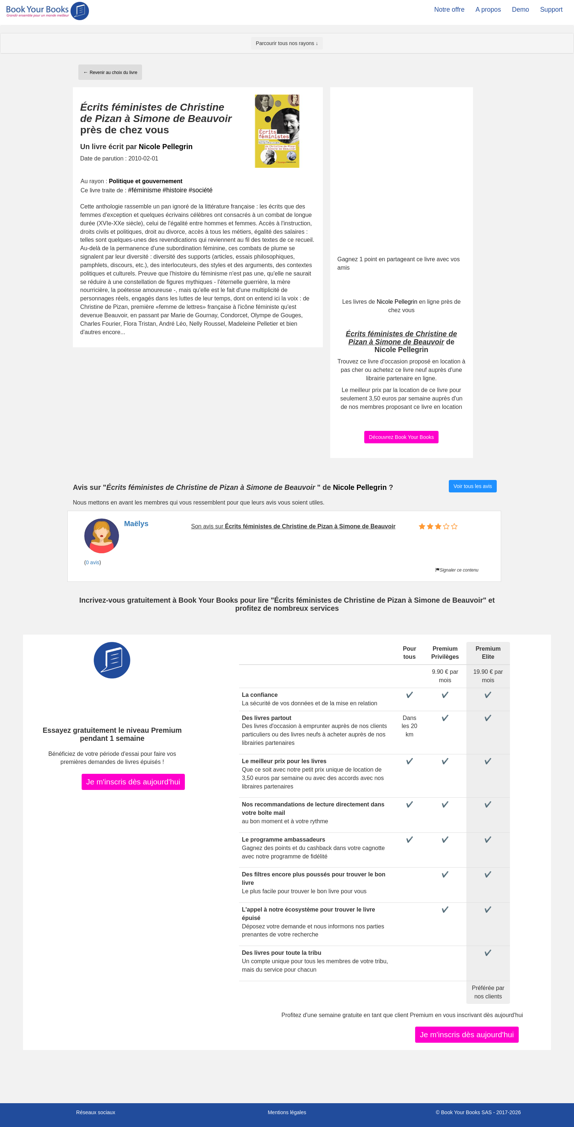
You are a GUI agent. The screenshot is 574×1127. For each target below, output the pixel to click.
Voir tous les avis (473, 486)
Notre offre (449, 9)
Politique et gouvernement (145, 181)
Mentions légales (287, 1112)
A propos (488, 9)
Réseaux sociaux (95, 1112)
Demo (520, 9)
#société (201, 190)
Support (551, 9)
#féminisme (144, 190)
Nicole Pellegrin (166, 147)
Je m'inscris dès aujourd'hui (133, 781)
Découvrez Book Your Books (401, 437)
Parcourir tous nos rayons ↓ (287, 43)
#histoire (175, 190)
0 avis (93, 562)
